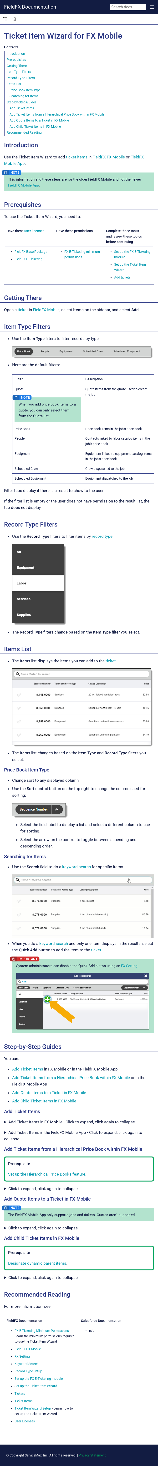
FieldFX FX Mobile (108, 157)
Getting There (17, 66)
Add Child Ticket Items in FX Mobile (35, 126)
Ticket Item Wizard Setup (33, 1408)
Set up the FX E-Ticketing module (39, 1378)
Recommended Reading (24, 132)
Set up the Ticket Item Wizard (36, 1386)
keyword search (76, 866)
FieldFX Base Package (31, 252)
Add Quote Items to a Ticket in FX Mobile (39, 120)
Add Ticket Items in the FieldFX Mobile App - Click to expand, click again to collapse (73, 1135)
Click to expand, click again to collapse (43, 1188)
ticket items (76, 157)
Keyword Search (27, 1364)
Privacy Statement (92, 1455)
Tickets (20, 1393)
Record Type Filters (21, 78)
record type (102, 536)
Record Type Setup (28, 1371)
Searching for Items (24, 96)
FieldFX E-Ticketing (28, 259)
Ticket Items (23, 1401)
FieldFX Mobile (46, 309)
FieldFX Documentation (30, 7)
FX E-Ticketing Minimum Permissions (42, 1331)
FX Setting (129, 966)
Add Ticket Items (22, 108)
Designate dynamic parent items (37, 1263)
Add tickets (122, 277)
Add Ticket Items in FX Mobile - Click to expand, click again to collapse (71, 1122)
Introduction (16, 54)
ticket (23, 309)
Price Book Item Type (25, 90)
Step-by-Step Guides (21, 102)
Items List (14, 84)
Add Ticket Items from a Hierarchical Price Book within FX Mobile (57, 114)
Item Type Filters (19, 72)
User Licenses (25, 1421)
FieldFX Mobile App (23, 185)
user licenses (34, 231)
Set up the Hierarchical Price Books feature (46, 1174)
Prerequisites (16, 59)
